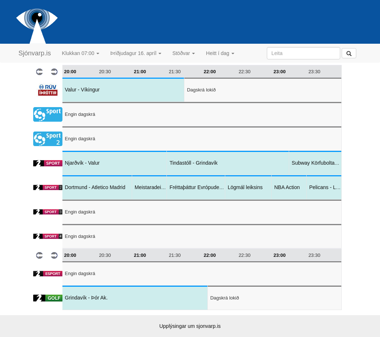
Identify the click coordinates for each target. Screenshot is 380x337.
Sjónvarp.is (35, 53)
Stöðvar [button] (183, 53)
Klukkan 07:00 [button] (81, 53)
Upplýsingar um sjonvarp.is (189, 326)
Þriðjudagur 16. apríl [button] (135, 53)
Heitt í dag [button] (220, 53)
